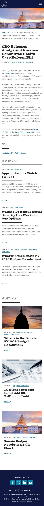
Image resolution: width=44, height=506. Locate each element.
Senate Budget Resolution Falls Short (17, 445)
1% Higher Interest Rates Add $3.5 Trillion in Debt (19, 393)
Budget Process (15, 334)
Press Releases (17, 437)
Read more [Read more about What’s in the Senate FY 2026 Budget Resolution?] (4, 283)
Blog (14, 332)
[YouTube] (30, 482)
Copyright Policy (27, 490)
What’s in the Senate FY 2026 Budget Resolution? (20, 341)
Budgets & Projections (23, 332)
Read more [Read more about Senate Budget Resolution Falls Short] (7, 453)
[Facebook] (12, 482)
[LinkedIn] (24, 482)
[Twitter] (18, 482)
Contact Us (12, 490)
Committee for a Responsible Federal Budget (4, 4)
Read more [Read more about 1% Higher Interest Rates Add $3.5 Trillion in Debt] (7, 402)
